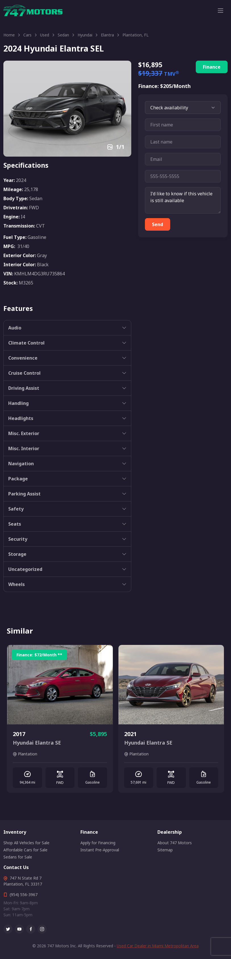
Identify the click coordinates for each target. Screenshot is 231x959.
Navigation (21, 463)
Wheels (16, 584)
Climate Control (26, 343)
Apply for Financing (97, 842)
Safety (16, 509)
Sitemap (165, 850)
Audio (14, 328)
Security (17, 539)
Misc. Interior (23, 448)
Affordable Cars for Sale (25, 850)
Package (18, 479)
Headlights (20, 418)
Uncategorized (25, 569)
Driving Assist (23, 388)
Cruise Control (24, 373)
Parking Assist (24, 494)
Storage (17, 554)
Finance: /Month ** (39, 655)
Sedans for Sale (17, 857)
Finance (211, 67)
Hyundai (85, 35)
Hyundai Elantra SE (37, 742)
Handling (18, 403)
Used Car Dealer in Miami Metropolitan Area (158, 945)
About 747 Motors (174, 842)
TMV (171, 73)
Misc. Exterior (23, 433)
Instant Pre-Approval (99, 850)
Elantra (107, 35)
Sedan (63, 35)
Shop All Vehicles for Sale (26, 842)
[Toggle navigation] (220, 11)
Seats (14, 524)
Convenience (23, 358)
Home (9, 35)
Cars (27, 35)
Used (44, 35)
